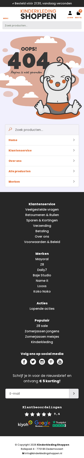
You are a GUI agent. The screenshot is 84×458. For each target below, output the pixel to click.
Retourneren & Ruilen (42, 215)
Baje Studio (42, 275)
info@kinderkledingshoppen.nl (43, 453)
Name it (42, 280)
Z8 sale (42, 326)
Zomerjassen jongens (42, 331)
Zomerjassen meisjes (42, 336)
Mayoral (42, 259)
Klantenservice (42, 150)
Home (42, 140)
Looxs (42, 286)
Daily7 (42, 270)
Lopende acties (42, 308)
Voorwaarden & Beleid (42, 242)
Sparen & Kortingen (42, 220)
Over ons (42, 161)
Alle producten (42, 171)
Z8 (42, 264)
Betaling (42, 231)
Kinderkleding (42, 342)
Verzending (42, 225)
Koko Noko (42, 291)
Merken (42, 182)
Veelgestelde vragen (42, 209)
